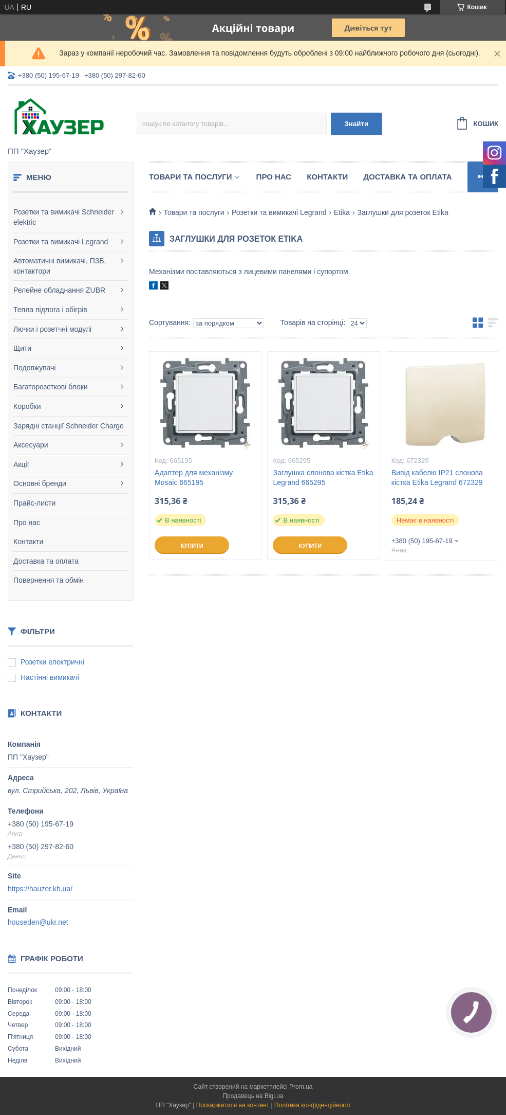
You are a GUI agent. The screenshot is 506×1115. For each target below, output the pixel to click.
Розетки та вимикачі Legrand (60, 242)
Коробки (27, 406)
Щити (22, 348)
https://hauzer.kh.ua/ (40, 889)
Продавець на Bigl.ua (252, 1096)
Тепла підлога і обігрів (50, 309)
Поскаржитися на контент (232, 1105)
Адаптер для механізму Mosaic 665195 (194, 478)
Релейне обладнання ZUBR (59, 290)
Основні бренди (39, 483)
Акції (21, 464)
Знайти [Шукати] (356, 124)
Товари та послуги (190, 177)
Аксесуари (30, 445)
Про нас (26, 522)
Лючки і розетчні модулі (52, 329)
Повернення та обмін (48, 580)
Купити (191, 546)
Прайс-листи (34, 503)
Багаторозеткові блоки (50, 387)
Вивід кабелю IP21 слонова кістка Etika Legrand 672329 (437, 478)
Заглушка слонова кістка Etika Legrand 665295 (323, 478)
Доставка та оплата (46, 561)
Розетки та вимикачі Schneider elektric (63, 217)
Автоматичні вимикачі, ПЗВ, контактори (59, 266)
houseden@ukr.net (38, 922)
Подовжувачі (34, 368)
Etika (342, 212)
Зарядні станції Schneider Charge (68, 426)
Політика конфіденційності (312, 1105)
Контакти (28, 541)
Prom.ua (300, 1086)
